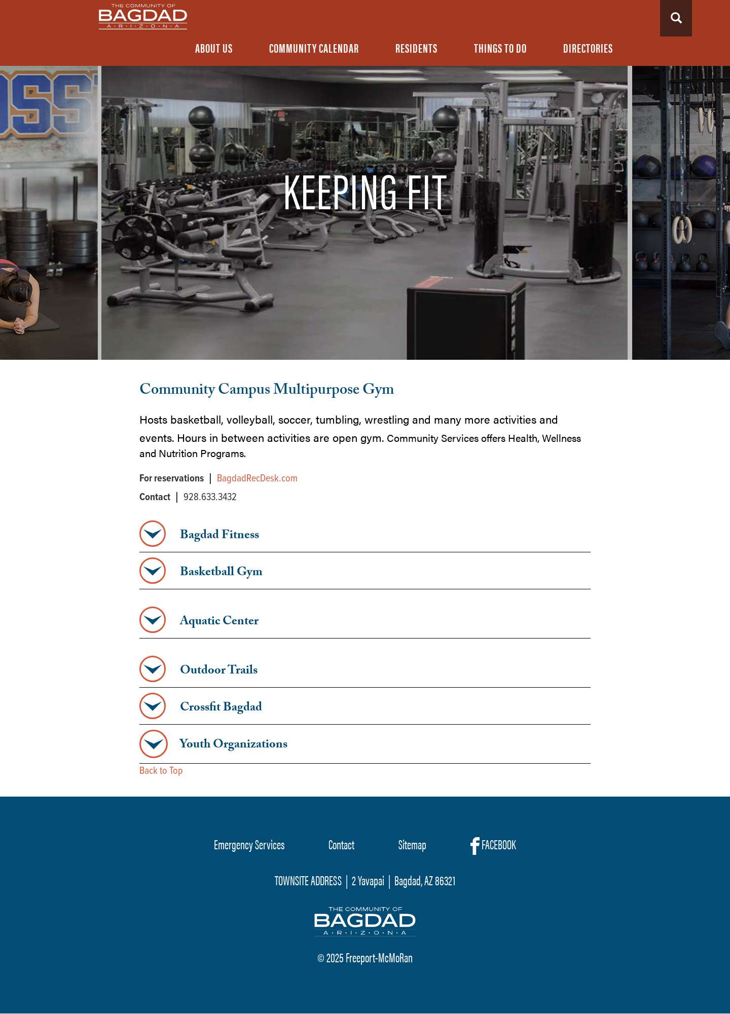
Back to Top (161, 771)
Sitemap (412, 844)
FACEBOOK (493, 845)
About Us (214, 47)
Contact (341, 844)
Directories (588, 47)
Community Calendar (314, 47)
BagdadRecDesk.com (257, 478)
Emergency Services (249, 844)
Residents (416, 47)
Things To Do (500, 47)
